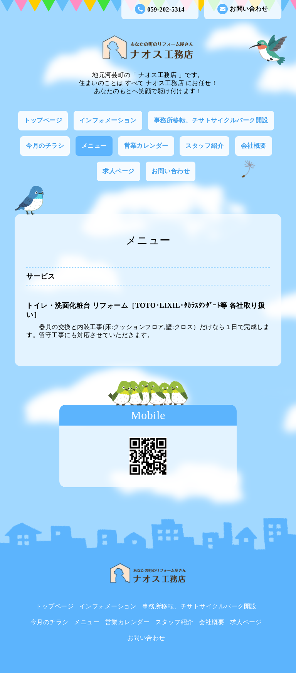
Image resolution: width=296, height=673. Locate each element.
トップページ (43, 120)
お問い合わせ (242, 9)
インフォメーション (108, 120)
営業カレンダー (146, 145)
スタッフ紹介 (204, 145)
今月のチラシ (45, 145)
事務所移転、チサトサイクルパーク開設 (211, 120)
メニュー (94, 145)
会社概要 (253, 145)
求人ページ (119, 171)
